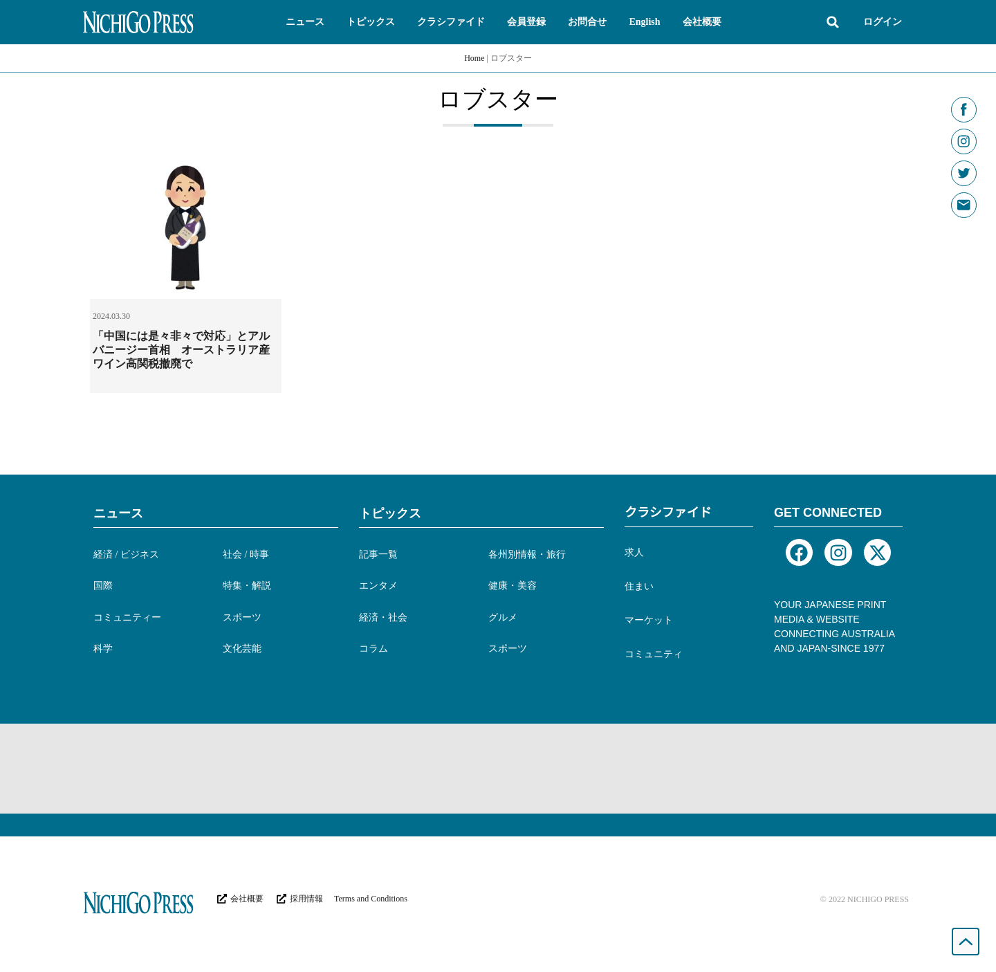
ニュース (118, 513)
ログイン (882, 22)
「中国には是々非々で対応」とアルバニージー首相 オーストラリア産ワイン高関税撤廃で (181, 349)
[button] (305, 22)
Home (474, 58)
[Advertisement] (498, 768)
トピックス (390, 513)
